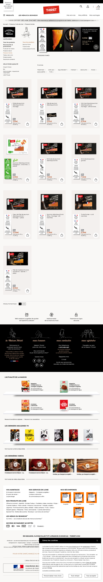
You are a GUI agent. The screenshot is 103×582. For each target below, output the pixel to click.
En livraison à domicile (13, 492)
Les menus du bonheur (28, 15)
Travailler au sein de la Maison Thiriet (89, 346)
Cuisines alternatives (44, 509)
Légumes (9, 507)
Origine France (7, 67)
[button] (88, 7)
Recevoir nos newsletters (32, 419)
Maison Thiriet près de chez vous (39, 346)
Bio (4, 69)
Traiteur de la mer (8, 55)
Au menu (9, 518)
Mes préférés (82, 15)
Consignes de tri (13, 542)
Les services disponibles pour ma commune (25, 540)
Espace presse (22, 542)
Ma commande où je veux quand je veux (39, 352)
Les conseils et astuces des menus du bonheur (28, 518)
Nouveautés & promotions (8, 45)
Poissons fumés (30, 24)
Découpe (83, 70)
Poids (93, 70)
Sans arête (41, 72)
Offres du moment (12, 503)
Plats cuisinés (22, 505)
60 (24, 304)
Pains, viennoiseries (30, 509)
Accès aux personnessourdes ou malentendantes (64, 363)
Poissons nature (7, 50)
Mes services (71, 15)
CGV (39, 540)
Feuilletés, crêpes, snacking (44, 503)
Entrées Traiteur (30, 503)
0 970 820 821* (64, 347)
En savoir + (40, 526)
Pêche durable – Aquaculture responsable (11, 72)
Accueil (5, 24)
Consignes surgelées (42, 492)
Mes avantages (94, 15)
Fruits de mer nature (8, 48)
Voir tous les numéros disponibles (15, 449)
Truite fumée (26, 46)
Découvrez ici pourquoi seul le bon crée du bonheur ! (14, 347)
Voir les (51, 70)
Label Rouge (6, 75)
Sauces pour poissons (9, 59)
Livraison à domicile (35, 494)
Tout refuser (75, 576)
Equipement (62, 70)
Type (51, 72)
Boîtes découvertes (21, 512)
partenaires (86, 546)
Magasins (32, 492)
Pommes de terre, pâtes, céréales (23, 507)
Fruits (47, 507)
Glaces (52, 507)
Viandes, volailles (48, 505)
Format (73, 70)
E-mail (64, 359)
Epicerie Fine (10, 512)
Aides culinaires (39, 507)
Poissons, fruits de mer (16, 24)
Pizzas (55, 503)
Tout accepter (91, 576)
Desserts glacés (11, 509)
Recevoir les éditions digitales (13, 419)
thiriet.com (10, 540)
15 (20, 304)
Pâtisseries (20, 509)
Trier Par (40, 70)
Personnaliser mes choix (53, 576)
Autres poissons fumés (29, 48)
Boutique (31, 512)
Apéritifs (21, 503)
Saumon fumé (27, 44)
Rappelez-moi (64, 357)
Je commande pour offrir (36, 496)
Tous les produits (9, 42)
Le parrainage (10, 496)
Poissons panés (7, 57)
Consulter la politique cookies (51, 570)
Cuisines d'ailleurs (11, 505)
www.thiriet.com (73, 546)
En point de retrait (11, 494)
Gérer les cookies (91, 562)
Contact (29, 542)
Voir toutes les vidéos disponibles (15, 479)
